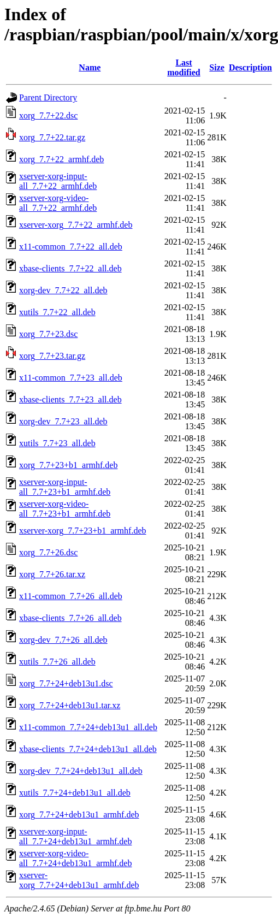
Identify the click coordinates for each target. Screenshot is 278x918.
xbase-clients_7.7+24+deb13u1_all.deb (88, 749)
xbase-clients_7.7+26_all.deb (70, 618)
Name (89, 67)
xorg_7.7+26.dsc (48, 552)
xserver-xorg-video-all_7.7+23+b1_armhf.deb (64, 508)
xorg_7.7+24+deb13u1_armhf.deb (79, 814)
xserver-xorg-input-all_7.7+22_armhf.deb (58, 181)
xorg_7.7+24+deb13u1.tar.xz (69, 705)
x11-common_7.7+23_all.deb (70, 377)
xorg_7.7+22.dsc (48, 115)
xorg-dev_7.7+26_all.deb (63, 639)
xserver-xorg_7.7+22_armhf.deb (75, 224)
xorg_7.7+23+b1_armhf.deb (68, 465)
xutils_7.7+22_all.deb (57, 312)
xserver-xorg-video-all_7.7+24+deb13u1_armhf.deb (75, 858)
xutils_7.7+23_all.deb (57, 443)
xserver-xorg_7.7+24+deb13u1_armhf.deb (79, 880)
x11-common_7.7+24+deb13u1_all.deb (88, 727)
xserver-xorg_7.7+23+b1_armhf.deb (82, 530)
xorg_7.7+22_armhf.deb (61, 159)
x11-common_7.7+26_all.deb (70, 596)
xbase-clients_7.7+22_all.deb (70, 268)
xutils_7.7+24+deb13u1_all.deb (75, 792)
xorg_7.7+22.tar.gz (52, 137)
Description (250, 67)
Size (216, 67)
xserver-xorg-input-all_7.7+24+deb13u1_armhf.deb (75, 836)
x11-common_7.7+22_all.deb (70, 246)
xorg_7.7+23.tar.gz (52, 355)
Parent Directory (48, 97)
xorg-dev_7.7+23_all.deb (63, 421)
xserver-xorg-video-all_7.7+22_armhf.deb (58, 202)
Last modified (183, 67)
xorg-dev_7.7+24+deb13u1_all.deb (81, 770)
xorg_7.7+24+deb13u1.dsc (66, 683)
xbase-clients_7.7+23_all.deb (70, 399)
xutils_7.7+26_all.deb (57, 661)
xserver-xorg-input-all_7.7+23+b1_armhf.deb (64, 486)
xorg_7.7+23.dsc (48, 334)
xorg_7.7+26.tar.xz (52, 574)
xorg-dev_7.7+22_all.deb (63, 290)
